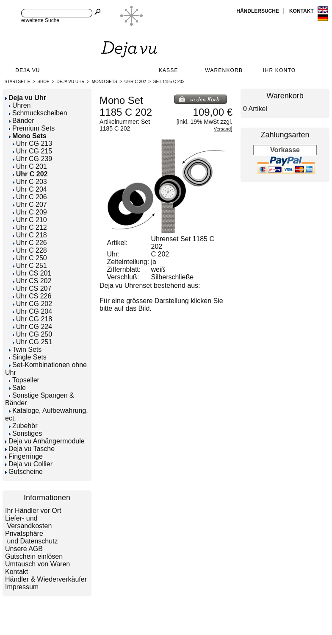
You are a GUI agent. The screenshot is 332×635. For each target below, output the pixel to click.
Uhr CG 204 (32, 311)
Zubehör (23, 425)
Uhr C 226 (30, 242)
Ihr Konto (279, 70)
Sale (17, 387)
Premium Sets (32, 128)
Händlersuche (258, 11)
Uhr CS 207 (32, 288)
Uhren (20, 105)
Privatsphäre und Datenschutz (31, 537)
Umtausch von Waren (37, 564)
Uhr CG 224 (32, 326)
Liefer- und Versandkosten (28, 522)
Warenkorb (224, 70)
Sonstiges (25, 433)
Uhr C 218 (30, 235)
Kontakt (302, 11)
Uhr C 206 (30, 197)
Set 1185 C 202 (169, 81)
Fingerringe (24, 456)
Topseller (24, 380)
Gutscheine (24, 471)
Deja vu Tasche (30, 448)
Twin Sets (25, 349)
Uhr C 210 (30, 219)
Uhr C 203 (30, 181)
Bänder (21, 120)
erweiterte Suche (40, 20)
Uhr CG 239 (32, 158)
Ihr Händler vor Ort (33, 510)
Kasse (168, 70)
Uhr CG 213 (32, 143)
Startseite (17, 81)
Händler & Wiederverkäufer (46, 579)
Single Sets (28, 357)
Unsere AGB (24, 548)
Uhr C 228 (30, 250)
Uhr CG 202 (32, 303)
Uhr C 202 (135, 81)
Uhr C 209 (30, 212)
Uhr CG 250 (32, 334)
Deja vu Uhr (71, 81)
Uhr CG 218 (32, 319)
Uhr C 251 (30, 265)
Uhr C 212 (30, 227)
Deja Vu (27, 70)
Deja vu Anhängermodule (45, 441)
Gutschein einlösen (34, 556)
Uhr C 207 (30, 204)
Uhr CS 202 (32, 280)
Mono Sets (104, 81)
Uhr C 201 (30, 166)
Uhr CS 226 (32, 296)
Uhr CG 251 (32, 341)
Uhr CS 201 (32, 273)
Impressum (22, 586)
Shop (43, 81)
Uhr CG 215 (32, 151)
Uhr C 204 (30, 189)
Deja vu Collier (29, 464)
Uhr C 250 (30, 258)
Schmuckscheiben (38, 113)
